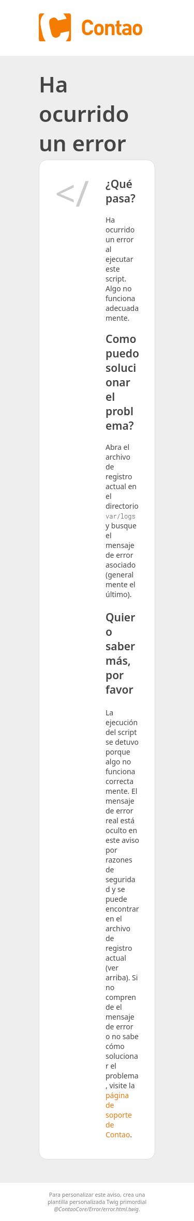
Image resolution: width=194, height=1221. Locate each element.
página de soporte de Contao (119, 1114)
